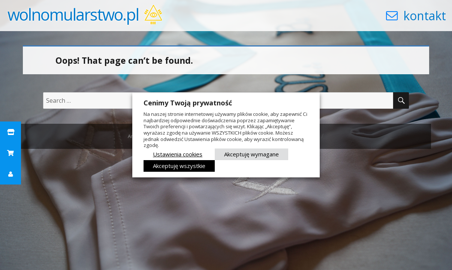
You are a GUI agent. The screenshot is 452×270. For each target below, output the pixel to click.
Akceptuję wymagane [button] (251, 154)
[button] (10, 132)
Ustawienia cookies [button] (177, 154)
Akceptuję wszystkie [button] (179, 166)
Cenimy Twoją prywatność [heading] (188, 102)
